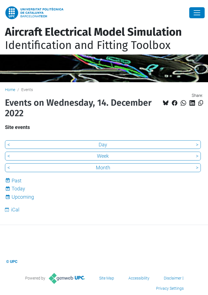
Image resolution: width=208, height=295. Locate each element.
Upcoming (23, 197)
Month (103, 167)
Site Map (106, 278)
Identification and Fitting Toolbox (93, 38)
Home (10, 89)
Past (17, 180)
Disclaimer (172, 278)
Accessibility (138, 278)
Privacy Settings (170, 288)
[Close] (197, 12)
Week (103, 156)
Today (18, 189)
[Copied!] (200, 103)
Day (103, 145)
